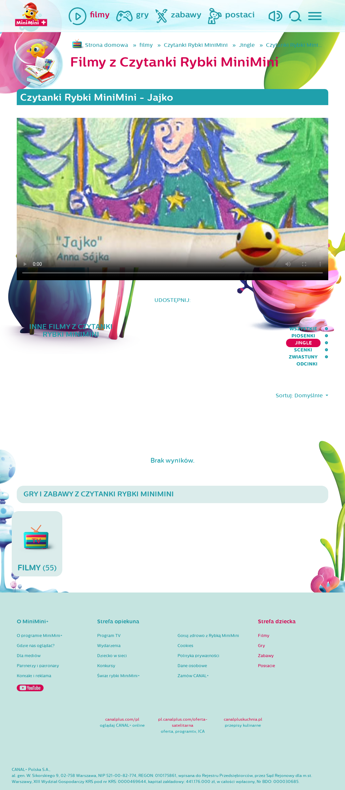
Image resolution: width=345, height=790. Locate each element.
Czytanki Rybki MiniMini (196, 45)
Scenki (246, 329)
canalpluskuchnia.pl (243, 699)
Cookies (185, 626)
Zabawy (266, 636)
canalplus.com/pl (122, 699)
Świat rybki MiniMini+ (118, 656)
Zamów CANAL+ (193, 656)
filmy (146, 45)
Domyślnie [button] (309, 376)
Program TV (109, 616)
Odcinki (317, 329)
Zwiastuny (281, 329)
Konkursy (106, 646)
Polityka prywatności (198, 636)
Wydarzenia (109, 626)
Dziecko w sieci (112, 636)
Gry (261, 626)
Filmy (263, 616)
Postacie (266, 646)
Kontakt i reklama (34, 656)
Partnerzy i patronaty (38, 646)
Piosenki (168, 329)
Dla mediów (29, 636)
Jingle (247, 45)
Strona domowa (106, 45)
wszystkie (131, 329)
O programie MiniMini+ (39, 616)
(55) (37, 524)
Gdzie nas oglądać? (36, 626)
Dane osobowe (192, 646)
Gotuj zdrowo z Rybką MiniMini (208, 616)
